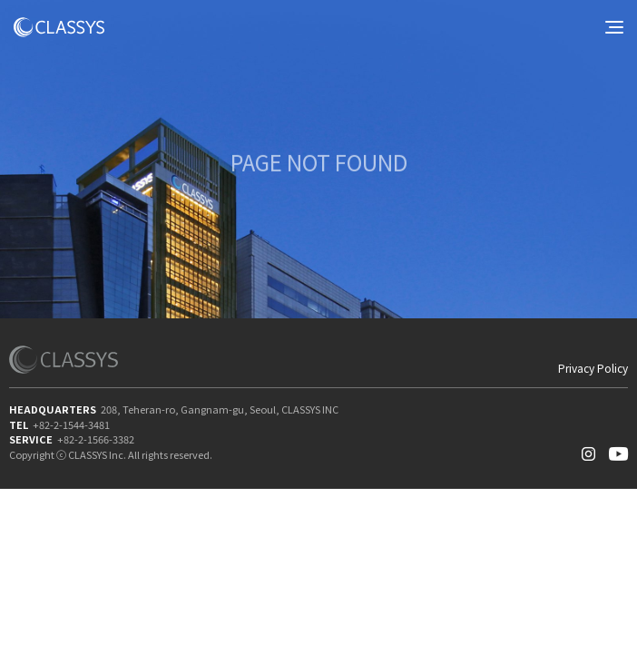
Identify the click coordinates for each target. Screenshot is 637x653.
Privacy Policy (593, 368)
